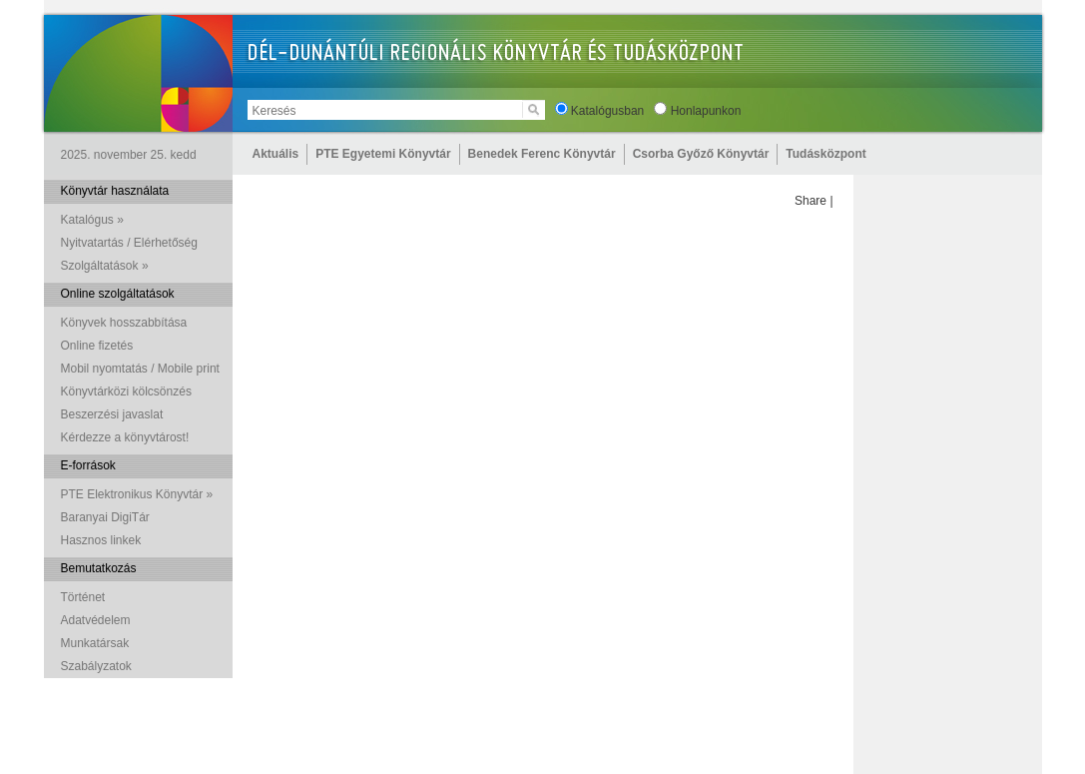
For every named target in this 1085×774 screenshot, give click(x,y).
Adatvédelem (96, 620)
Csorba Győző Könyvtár (701, 154)
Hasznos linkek (101, 540)
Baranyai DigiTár (105, 517)
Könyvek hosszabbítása (124, 323)
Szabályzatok (96, 666)
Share (810, 201)
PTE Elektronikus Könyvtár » (137, 494)
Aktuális (276, 154)
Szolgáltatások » (105, 266)
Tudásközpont (825, 154)
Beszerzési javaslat (112, 414)
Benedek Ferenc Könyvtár (542, 154)
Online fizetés (97, 346)
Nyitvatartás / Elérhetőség (129, 243)
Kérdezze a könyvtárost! (125, 437)
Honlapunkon (706, 111)
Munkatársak (95, 643)
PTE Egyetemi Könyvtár (382, 154)
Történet (83, 597)
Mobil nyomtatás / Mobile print (140, 369)
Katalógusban (607, 111)
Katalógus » (92, 220)
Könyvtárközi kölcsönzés (126, 391)
